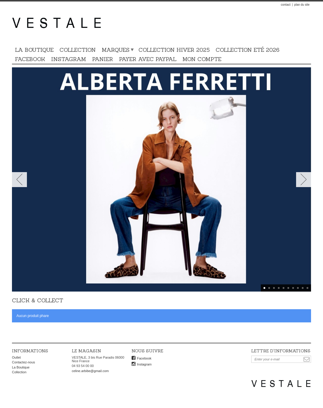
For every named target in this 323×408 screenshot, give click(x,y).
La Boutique (34, 49)
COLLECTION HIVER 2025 (174, 49)
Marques (115, 49)
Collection (78, 49)
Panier (102, 59)
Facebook (30, 59)
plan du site (302, 4)
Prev (19, 179)
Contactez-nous (23, 362)
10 (307, 288)
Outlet (16, 357)
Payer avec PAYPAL (147, 59)
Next (303, 179)
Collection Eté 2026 (247, 49)
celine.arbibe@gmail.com (90, 371)
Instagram (68, 59)
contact (285, 4)
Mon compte (201, 59)
